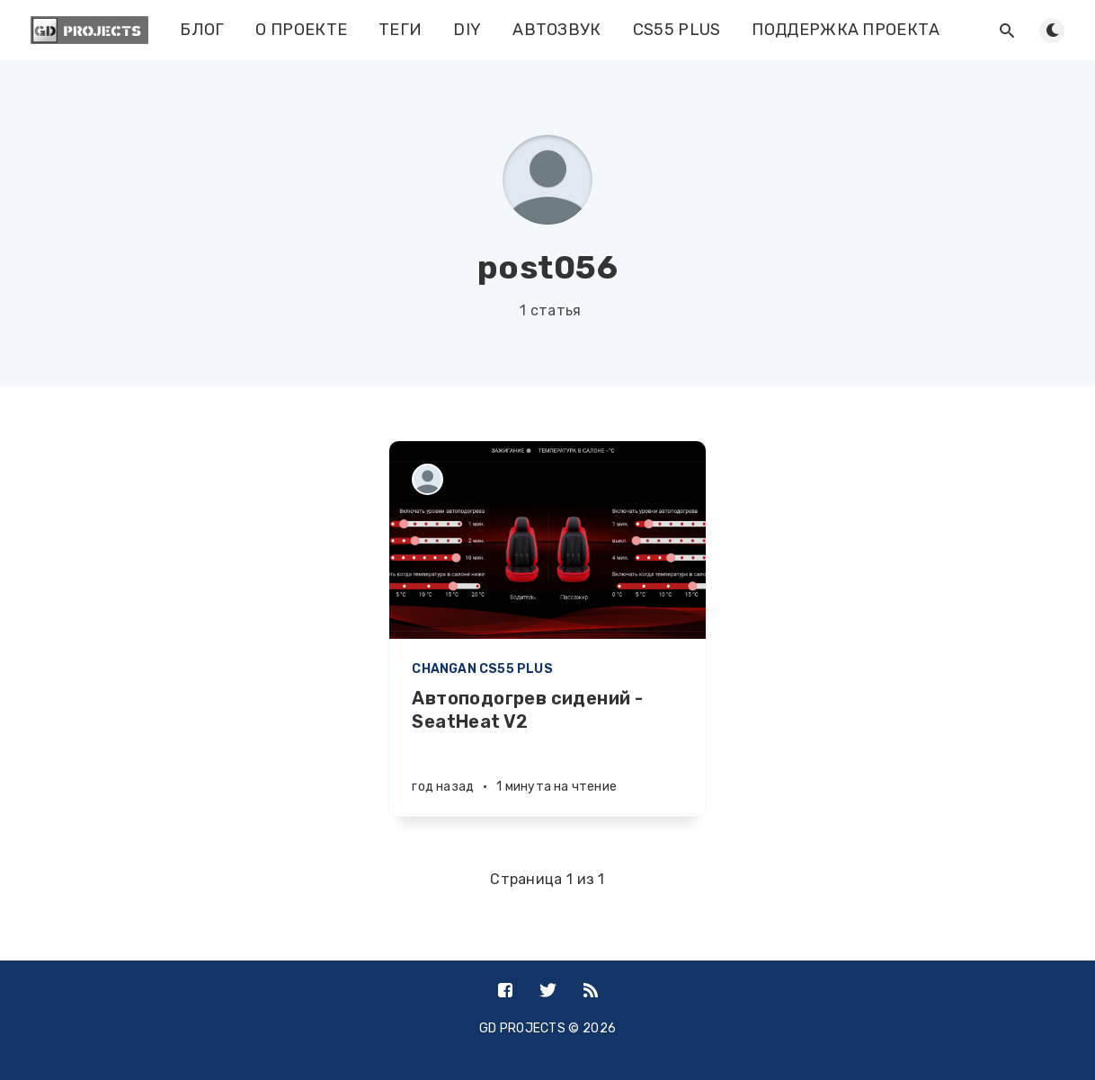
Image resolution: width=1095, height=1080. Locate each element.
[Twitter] (547, 991)
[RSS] (590, 991)
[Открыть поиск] (1007, 30)
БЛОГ (202, 30)
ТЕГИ (400, 30)
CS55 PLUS (677, 30)
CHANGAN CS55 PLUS (482, 669)
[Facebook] (505, 991)
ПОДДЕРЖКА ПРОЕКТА (845, 30)
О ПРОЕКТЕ (301, 30)
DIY (467, 30)
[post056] (427, 479)
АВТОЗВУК (556, 30)
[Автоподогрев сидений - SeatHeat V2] (547, 751)
